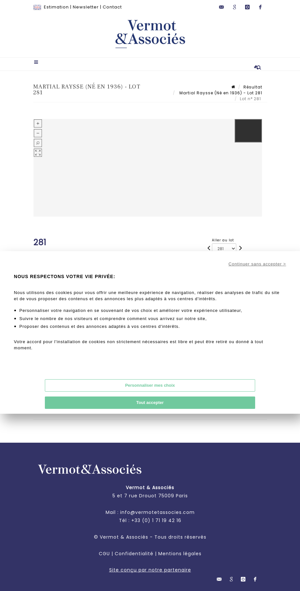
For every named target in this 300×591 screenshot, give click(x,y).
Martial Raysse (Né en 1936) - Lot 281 (220, 93)
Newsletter (86, 7)
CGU (104, 553)
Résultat (252, 87)
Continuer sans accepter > (257, 264)
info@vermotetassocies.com (157, 512)
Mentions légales (180, 553)
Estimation (56, 7)
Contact (112, 7)
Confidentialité (134, 553)
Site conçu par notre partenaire (150, 570)
